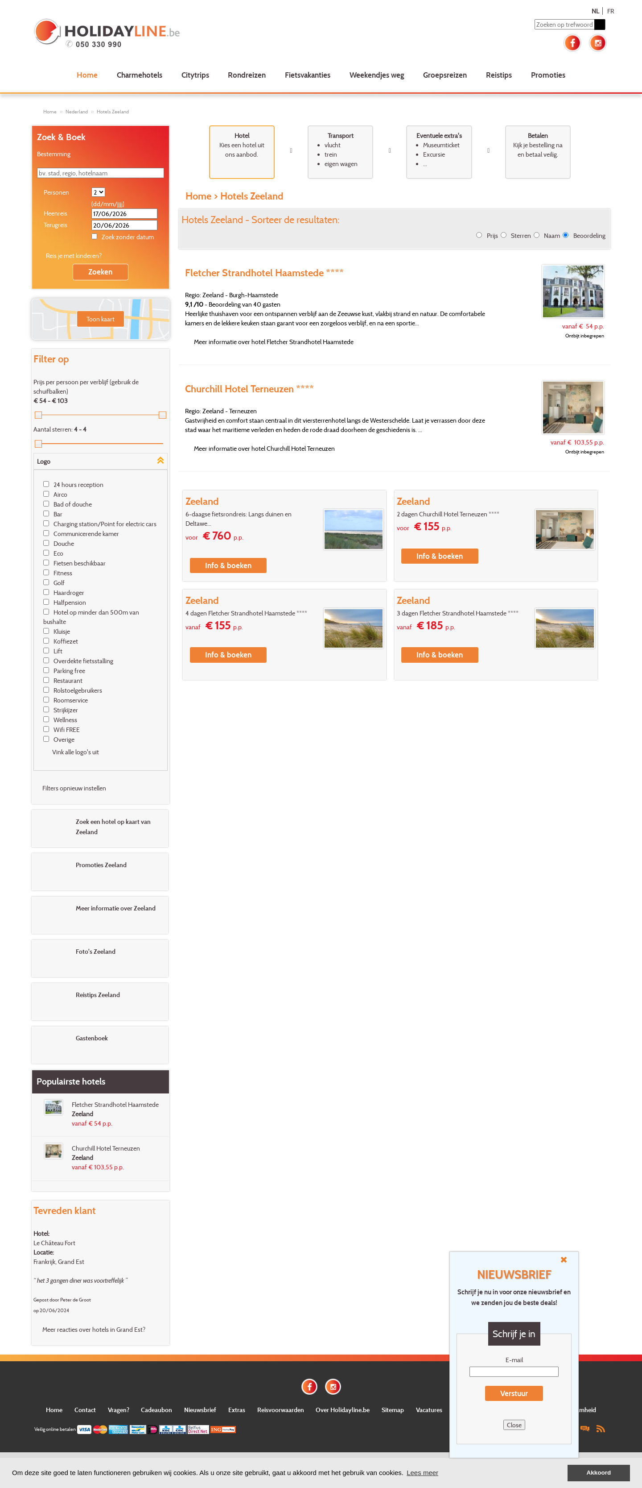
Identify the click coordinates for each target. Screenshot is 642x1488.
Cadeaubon (156, 1409)
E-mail (514, 1359)
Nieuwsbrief (200, 1409)
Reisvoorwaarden (280, 1409)
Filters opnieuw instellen (74, 788)
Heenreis (55, 213)
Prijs (492, 235)
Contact (85, 1409)
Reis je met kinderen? (74, 255)
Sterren (521, 235)
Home (87, 74)
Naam (552, 235)
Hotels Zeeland (113, 111)
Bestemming (53, 154)
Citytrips (195, 74)
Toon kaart (100, 319)
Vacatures (429, 1409)
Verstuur (514, 1393)
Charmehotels (139, 74)
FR (610, 11)
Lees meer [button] (422, 1472)
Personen (56, 192)
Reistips (499, 74)
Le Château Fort (54, 1243)
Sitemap (393, 1409)
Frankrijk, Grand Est (58, 1261)
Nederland (77, 111)
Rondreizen (247, 74)
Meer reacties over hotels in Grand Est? (93, 1329)
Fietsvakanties (307, 74)
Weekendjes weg (377, 74)
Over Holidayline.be (343, 1409)
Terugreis (55, 225)
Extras (236, 1409)
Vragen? (118, 1409)
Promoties (548, 74)
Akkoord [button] (599, 1472)
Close (514, 1425)
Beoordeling (589, 235)
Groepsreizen (445, 74)
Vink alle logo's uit (75, 752)
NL (595, 11)
